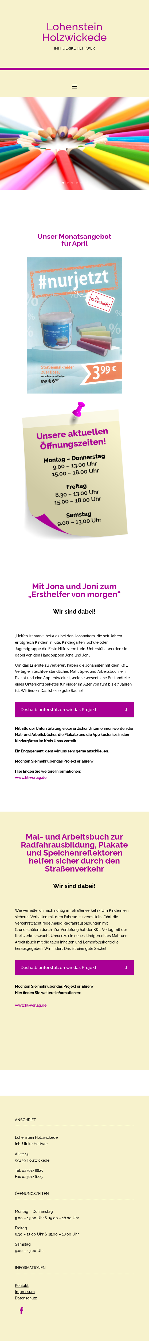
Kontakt (22, 1285)
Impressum (25, 1292)
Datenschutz (26, 1298)
